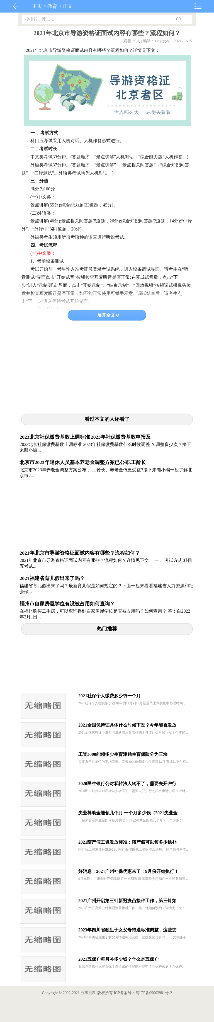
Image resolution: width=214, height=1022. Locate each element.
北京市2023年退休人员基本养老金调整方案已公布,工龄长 (83, 462)
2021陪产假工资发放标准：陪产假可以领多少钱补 (127, 842)
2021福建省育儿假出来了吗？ (52, 578)
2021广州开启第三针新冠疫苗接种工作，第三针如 (127, 900)
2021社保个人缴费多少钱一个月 (109, 695)
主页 (37, 6)
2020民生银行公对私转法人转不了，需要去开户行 (127, 783)
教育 (52, 6)
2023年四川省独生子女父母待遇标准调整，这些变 (127, 930)
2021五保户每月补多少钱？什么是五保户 (118, 959)
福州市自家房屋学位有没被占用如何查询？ (67, 603)
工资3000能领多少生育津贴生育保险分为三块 (122, 754)
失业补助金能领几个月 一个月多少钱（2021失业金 (127, 812)
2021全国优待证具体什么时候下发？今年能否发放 (127, 725)
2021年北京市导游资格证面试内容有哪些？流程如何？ (80, 553)
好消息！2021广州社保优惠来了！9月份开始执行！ (128, 871)
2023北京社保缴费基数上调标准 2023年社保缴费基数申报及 (85, 437)
